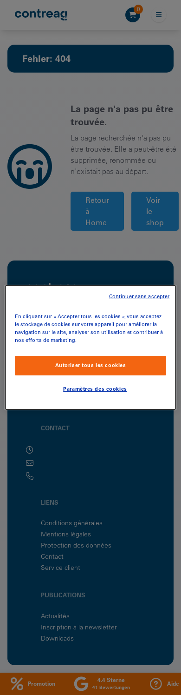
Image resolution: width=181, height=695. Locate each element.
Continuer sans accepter (139, 297)
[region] (91, 347)
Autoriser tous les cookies (90, 365)
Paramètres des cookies (95, 389)
